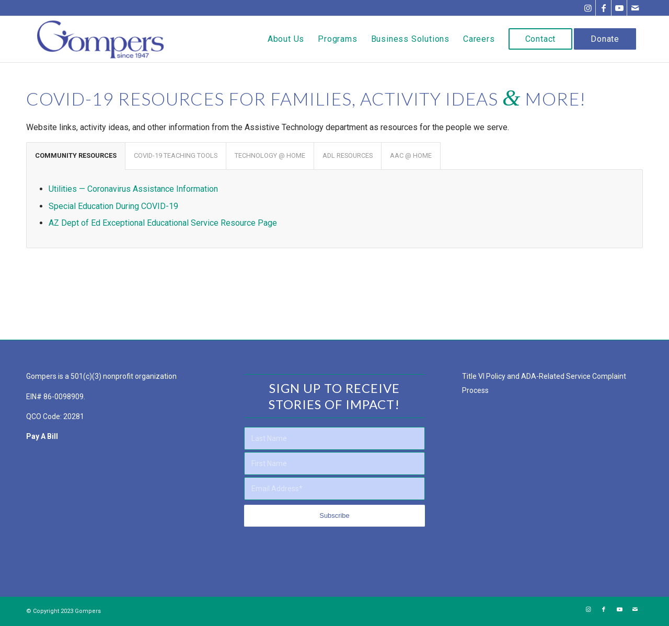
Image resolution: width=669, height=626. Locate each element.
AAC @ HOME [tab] (411, 155)
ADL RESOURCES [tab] (347, 155)
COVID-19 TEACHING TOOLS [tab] (175, 155)
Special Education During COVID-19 (113, 206)
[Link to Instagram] (587, 8)
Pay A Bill (42, 436)
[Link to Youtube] (619, 8)
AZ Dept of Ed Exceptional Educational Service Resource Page (163, 223)
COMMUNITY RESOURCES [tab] (76, 155)
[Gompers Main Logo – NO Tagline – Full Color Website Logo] (100, 39)
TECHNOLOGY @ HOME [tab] (270, 155)
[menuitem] (286, 39)
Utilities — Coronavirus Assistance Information (133, 189)
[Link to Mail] (635, 8)
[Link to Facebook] (603, 8)
